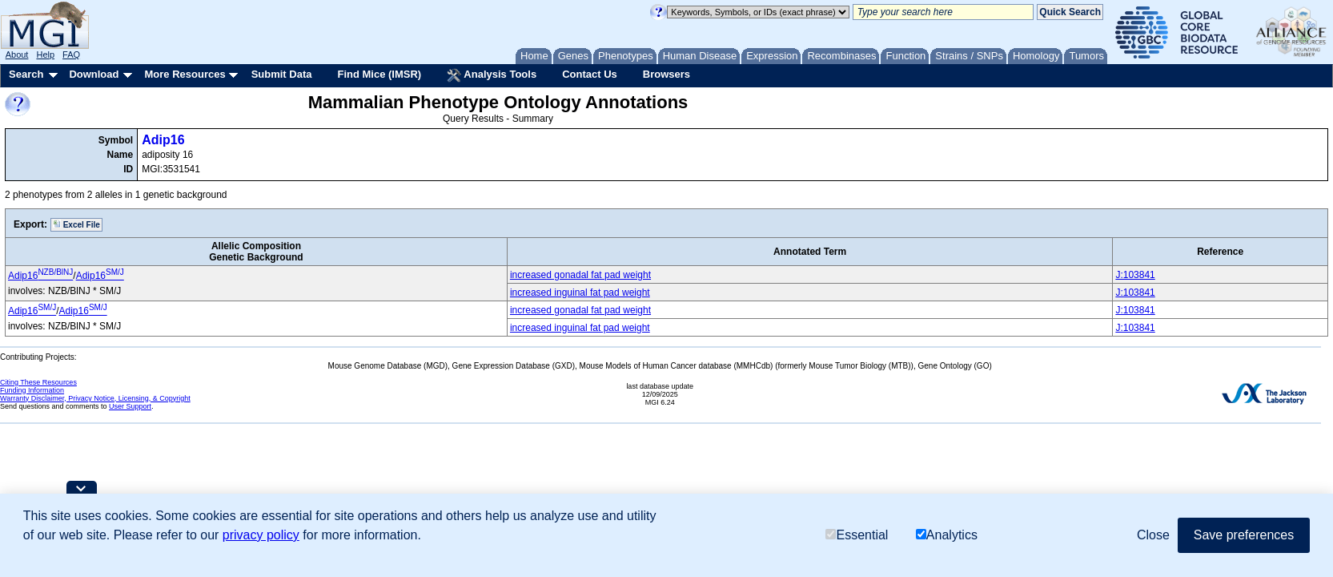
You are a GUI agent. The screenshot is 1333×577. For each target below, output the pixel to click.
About (17, 54)
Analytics (947, 535)
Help (45, 54)
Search (26, 74)
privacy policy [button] (261, 535)
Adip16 (163, 140)
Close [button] (1153, 535)
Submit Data (281, 74)
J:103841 (1134, 274)
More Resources (184, 74)
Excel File (76, 224)
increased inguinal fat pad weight (580, 292)
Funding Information (32, 390)
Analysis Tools (491, 75)
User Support (130, 406)
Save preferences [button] (1244, 535)
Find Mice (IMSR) (379, 74)
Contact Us (589, 74)
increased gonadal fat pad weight (580, 274)
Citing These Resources (38, 382)
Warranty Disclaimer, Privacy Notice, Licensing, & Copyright (95, 398)
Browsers (666, 74)
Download (93, 74)
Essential (856, 535)
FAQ (71, 54)
